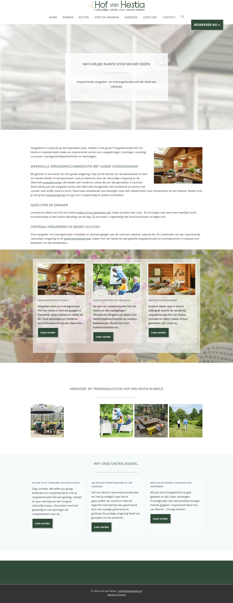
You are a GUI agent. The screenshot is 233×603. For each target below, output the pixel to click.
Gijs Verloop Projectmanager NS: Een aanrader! (111, 484)
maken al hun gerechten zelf (94, 212)
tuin (72, 195)
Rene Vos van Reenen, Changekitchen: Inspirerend (171, 484)
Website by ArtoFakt (116, 594)
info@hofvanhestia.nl (130, 591)
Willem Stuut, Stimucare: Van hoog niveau (56, 482)
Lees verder (49, 333)
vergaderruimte (52, 182)
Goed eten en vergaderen (162, 300)
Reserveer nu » (207, 25)
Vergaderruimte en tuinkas (53, 300)
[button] (182, 18)
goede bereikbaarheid (77, 238)
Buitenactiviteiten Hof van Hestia (112, 300)
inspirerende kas (56, 195)
